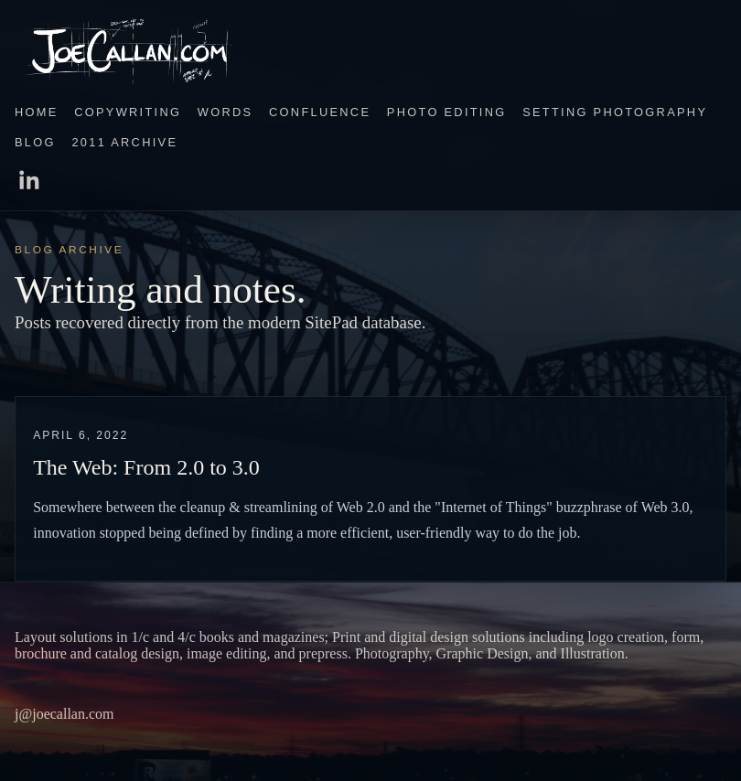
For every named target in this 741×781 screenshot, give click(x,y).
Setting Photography (614, 112)
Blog (35, 142)
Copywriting (127, 112)
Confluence (319, 112)
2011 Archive (124, 142)
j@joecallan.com (64, 714)
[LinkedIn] (370, 182)
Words (225, 112)
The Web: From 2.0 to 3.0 (146, 467)
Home (37, 112)
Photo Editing (447, 112)
